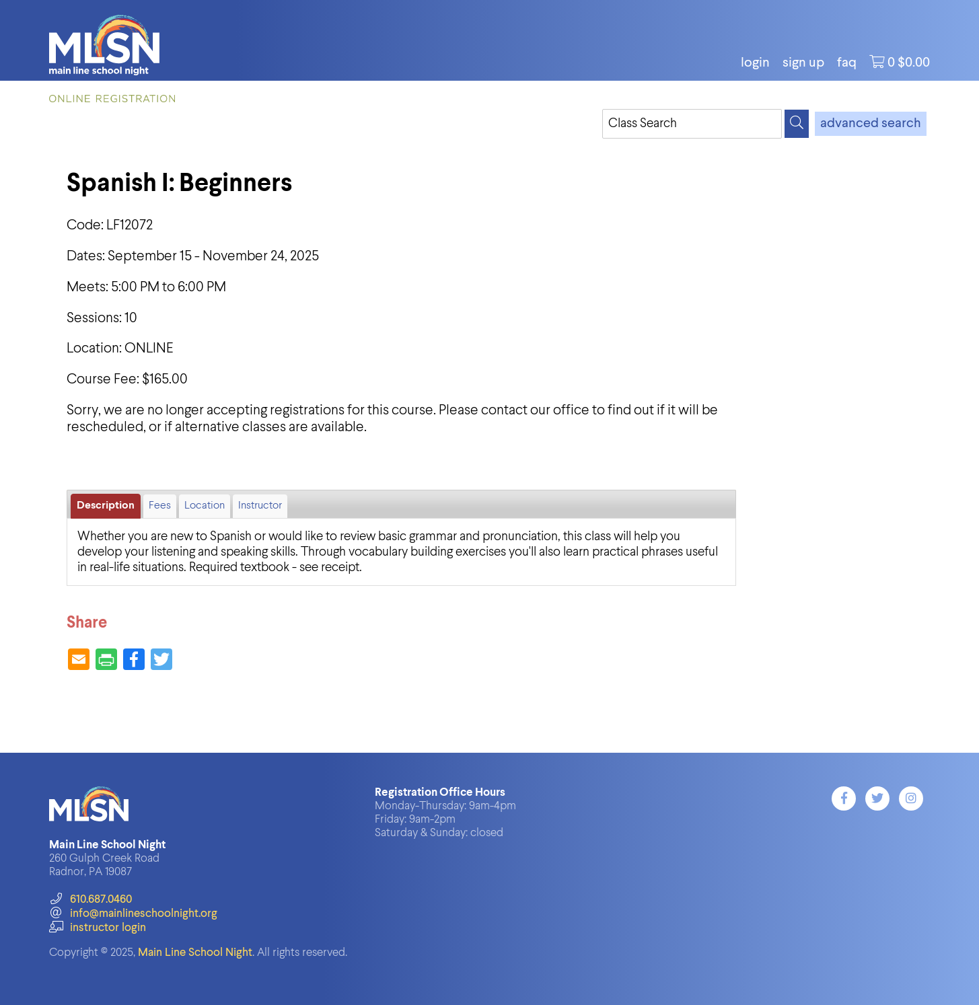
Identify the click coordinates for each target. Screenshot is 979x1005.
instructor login (97, 928)
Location (204, 505)
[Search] (797, 124)
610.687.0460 (90, 899)
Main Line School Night (195, 953)
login (755, 63)
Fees (160, 505)
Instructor (260, 505)
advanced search (870, 124)
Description (106, 505)
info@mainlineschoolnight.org (133, 914)
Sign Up (803, 63)
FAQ (847, 63)
